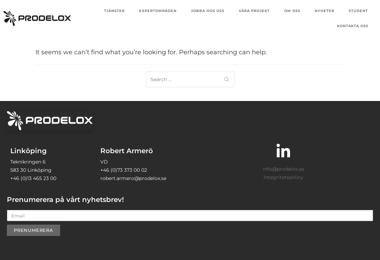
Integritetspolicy (283, 177)
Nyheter (324, 11)
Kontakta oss (352, 26)
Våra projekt (254, 11)
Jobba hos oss (207, 11)
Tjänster (114, 11)
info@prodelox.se (283, 169)
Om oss (292, 11)
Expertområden (158, 11)
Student (358, 11)
